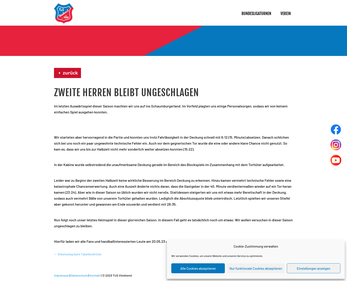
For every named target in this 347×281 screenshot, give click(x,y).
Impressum (61, 275)
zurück (70, 73)
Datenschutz (79, 275)
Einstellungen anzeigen (313, 268)
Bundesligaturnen (256, 13)
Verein (286, 13)
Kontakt (95, 275)
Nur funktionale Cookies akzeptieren (255, 268)
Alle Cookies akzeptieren (198, 268)
